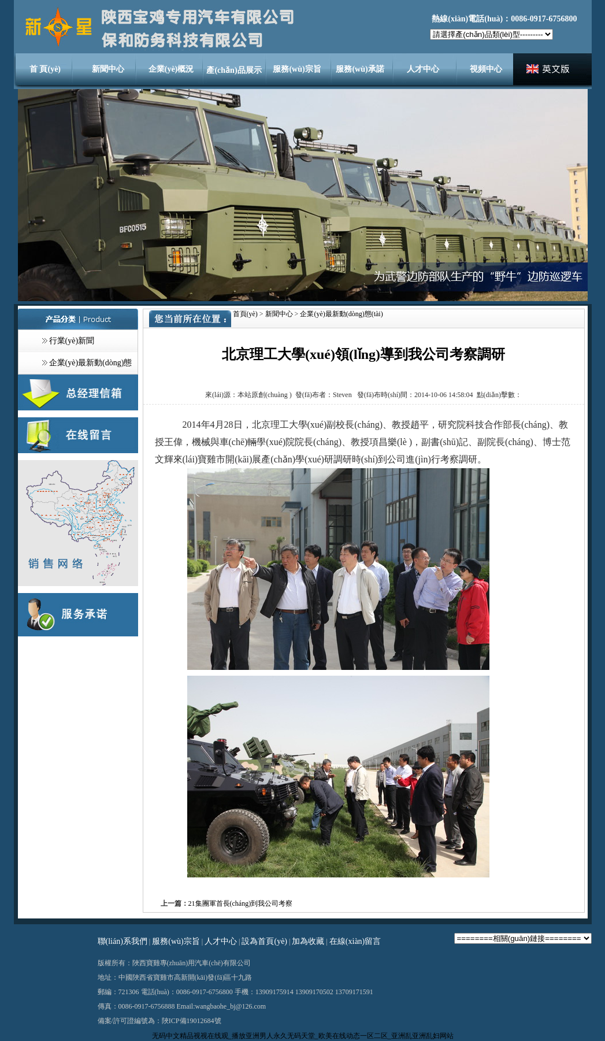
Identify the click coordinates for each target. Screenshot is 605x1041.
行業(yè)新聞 (72, 340)
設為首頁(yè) (264, 941)
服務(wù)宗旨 (297, 69)
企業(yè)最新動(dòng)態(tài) (341, 314)
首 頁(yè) (45, 69)
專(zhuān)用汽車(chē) (191, 963)
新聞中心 (108, 69)
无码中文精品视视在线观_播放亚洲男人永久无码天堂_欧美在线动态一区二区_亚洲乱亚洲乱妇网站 (303, 1036)
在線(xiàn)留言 (355, 941)
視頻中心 (486, 69)
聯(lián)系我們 (122, 941)
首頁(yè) (245, 314)
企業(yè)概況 (171, 69)
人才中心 (423, 69)
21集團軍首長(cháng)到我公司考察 (240, 903)
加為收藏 (308, 941)
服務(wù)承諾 (360, 69)
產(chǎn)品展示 (233, 70)
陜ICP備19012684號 (191, 1021)
